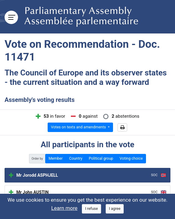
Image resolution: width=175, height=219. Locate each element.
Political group (101, 158)
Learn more (64, 208)
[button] (122, 127)
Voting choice (131, 158)
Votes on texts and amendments (79, 127)
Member (56, 158)
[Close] (91, 209)
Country (75, 158)
